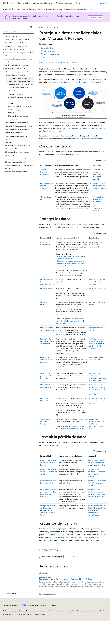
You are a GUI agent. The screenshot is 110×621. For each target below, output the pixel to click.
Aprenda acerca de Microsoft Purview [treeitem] (17, 39)
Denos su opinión (95, 17)
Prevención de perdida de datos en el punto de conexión (48, 471)
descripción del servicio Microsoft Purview (64, 537)
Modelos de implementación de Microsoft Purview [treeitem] (18, 166)
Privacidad (69, 611)
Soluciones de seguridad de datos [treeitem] (17, 72)
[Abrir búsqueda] (95, 3)
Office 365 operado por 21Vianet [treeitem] (19, 91)
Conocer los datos (47, 48)
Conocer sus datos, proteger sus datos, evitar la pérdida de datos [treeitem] (19, 79)
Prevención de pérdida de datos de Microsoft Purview (48, 462)
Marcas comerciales (23, 614)
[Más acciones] (105, 27)
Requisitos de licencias (48, 57)
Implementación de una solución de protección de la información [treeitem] (20, 86)
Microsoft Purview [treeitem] (10, 36)
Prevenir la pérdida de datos (50, 54)
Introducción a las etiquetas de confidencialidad (95, 244)
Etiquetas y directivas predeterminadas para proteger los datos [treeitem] (20, 97)
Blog (50, 611)
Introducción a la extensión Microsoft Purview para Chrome (96, 482)
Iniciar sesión (102, 3)
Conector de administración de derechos (46, 359)
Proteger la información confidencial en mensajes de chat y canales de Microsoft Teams (48, 510)
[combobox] (18, 32)
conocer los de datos (60, 82)
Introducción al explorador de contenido (98, 199)
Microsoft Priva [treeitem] (9, 155)
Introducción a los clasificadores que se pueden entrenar (99, 185)
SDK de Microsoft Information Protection (46, 421)
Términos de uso (8, 614)
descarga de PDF (91, 537)
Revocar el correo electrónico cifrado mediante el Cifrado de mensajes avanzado (70, 321)
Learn (41, 27)
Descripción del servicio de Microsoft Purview (59, 62)
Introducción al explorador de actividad (98, 208)
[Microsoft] (4, 3)
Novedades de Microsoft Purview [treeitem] (15, 43)
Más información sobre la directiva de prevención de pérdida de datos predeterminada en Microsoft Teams (96, 510)
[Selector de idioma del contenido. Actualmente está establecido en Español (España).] (11, 605)
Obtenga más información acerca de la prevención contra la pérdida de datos (96, 462)
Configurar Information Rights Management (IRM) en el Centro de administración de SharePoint (97, 343)
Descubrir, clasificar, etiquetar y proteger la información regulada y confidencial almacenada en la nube (97, 389)
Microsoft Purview (51, 27)
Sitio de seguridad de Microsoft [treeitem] (15, 162)
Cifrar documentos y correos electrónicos (71, 261)
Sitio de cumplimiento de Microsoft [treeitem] (16, 152)
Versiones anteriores (39, 611)
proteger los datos (76, 82)
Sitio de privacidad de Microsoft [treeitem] (15, 159)
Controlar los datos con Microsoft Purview (87, 138)
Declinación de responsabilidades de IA (16, 611)
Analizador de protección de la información (45, 375)
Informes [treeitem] (11, 103)
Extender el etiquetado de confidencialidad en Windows (97, 281)
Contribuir (59, 611)
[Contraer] (31, 27)
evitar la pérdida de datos (94, 82)
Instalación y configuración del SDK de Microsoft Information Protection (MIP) (97, 424)
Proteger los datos (47, 51)
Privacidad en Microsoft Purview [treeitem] (15, 171)
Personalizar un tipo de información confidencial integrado (98, 174)
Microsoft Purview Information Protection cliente (46, 281)
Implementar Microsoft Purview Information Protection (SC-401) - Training (65, 579)
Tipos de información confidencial (44, 171)
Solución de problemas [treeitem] (12, 149)
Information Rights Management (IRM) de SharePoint (47, 341)
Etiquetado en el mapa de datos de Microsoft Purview (97, 400)
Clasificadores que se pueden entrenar (46, 185)
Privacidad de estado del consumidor (89, 611)
